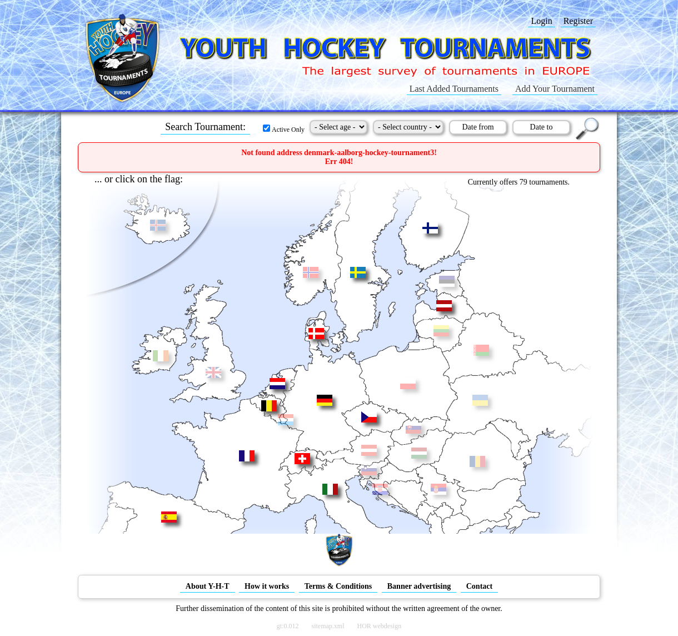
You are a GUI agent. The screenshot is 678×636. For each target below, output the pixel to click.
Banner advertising (419, 586)
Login (541, 21)
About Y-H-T (208, 586)
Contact (479, 586)
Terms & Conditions (338, 586)
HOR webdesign (379, 626)
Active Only (284, 129)
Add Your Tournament (555, 88)
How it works (267, 586)
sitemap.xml (328, 626)
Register (578, 21)
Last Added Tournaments (454, 88)
